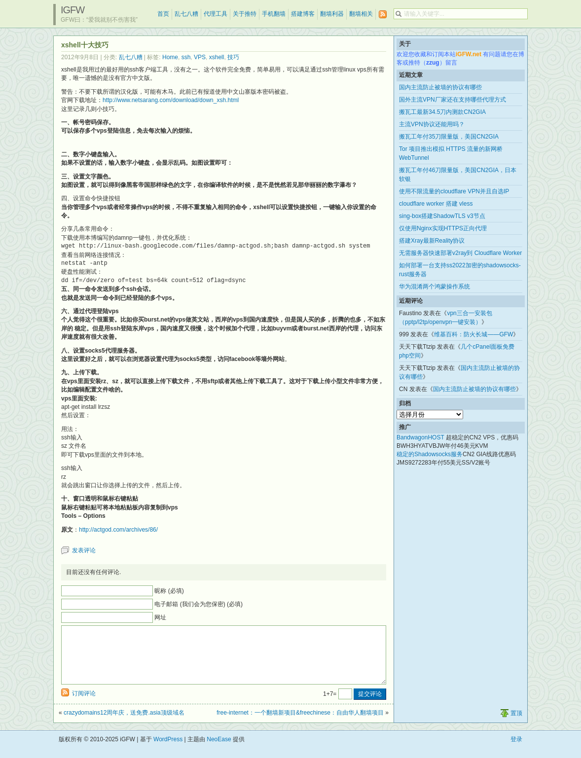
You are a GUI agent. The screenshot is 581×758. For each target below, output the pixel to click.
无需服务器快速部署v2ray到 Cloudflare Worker (460, 253)
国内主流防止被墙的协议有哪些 (440, 87)
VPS (200, 57)
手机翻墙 (274, 13)
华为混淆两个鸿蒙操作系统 (434, 286)
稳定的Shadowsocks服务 (430, 454)
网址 (160, 617)
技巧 (233, 57)
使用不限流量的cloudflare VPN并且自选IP (454, 191)
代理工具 (215, 13)
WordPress (167, 751)
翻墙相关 (361, 13)
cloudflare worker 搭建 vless (435, 203)
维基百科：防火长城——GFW (473, 334)
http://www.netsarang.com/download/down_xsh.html (171, 100)
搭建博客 (303, 13)
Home (170, 57)
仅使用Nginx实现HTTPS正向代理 (443, 228)
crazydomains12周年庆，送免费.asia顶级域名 (124, 724)
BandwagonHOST (420, 437)
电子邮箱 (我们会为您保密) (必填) (198, 604)
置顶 (516, 725)
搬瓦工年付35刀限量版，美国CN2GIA (449, 136)
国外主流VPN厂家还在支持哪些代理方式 (452, 99)
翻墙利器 (332, 13)
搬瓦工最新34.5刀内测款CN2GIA (442, 111)
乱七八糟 (186, 13)
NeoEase (219, 751)
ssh (186, 57)
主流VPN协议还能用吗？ (432, 124)
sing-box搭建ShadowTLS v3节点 (442, 216)
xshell (216, 57)
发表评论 (84, 550)
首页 (163, 13)
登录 (516, 751)
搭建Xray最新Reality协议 (432, 240)
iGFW (72, 9)
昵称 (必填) (168, 590)
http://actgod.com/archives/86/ (118, 529)
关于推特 (244, 13)
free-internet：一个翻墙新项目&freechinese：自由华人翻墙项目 (300, 724)
